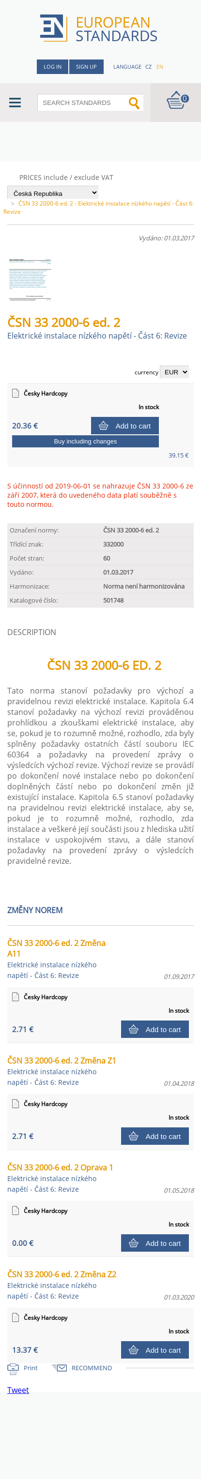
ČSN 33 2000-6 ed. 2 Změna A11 (56, 959)
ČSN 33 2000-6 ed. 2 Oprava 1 (60, 1178)
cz (148, 66)
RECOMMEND (92, 1367)
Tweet (18, 1390)
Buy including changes (85, 441)
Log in (53, 66)
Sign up (86, 66)
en (159, 66)
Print (31, 1367)
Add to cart (133, 426)
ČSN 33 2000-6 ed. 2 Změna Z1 (61, 1071)
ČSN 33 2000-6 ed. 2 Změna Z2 (61, 1285)
